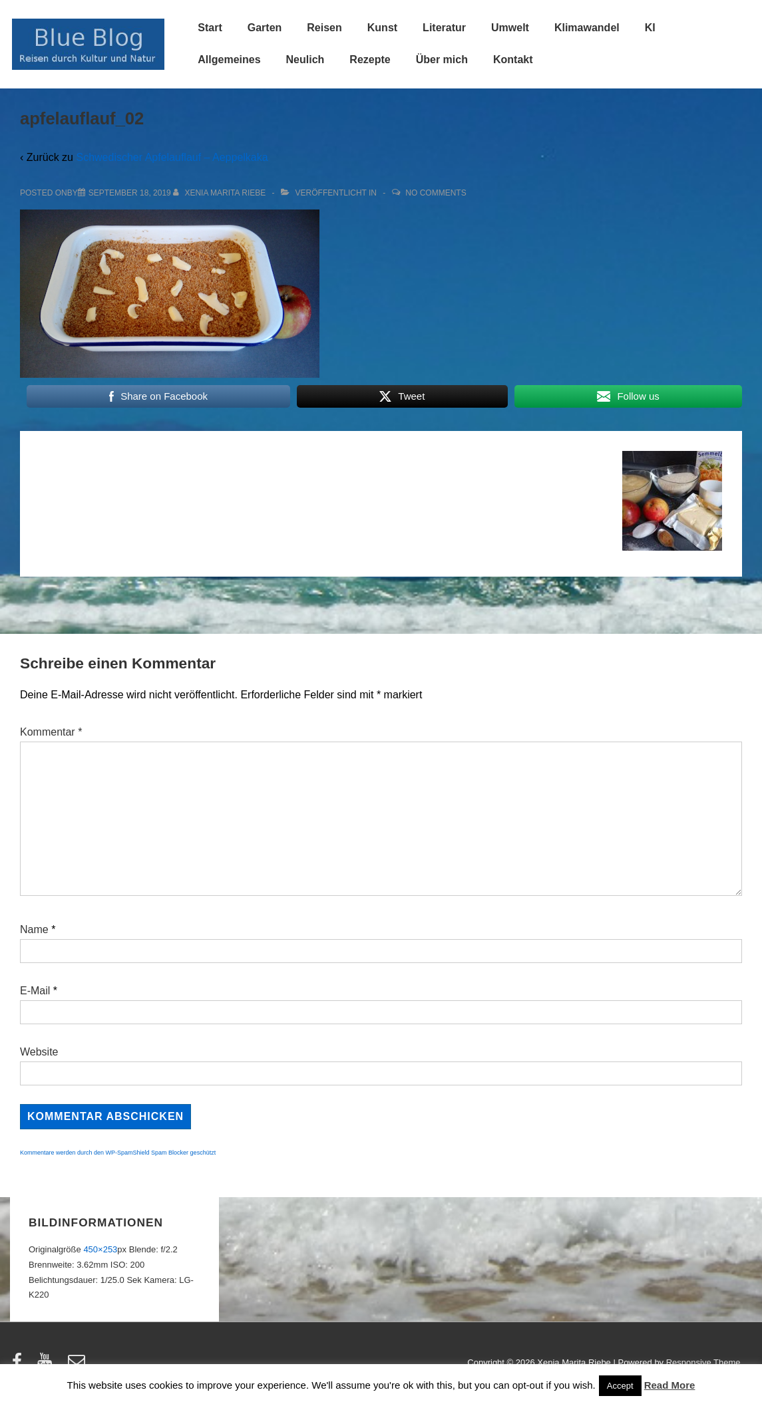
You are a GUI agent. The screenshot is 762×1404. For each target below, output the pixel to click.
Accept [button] (620, 1386)
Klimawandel (587, 27)
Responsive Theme (703, 1362)
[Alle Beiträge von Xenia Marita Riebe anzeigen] (220, 193)
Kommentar (51, 732)
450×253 (100, 1249)
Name (34, 929)
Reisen (324, 27)
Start (210, 27)
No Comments (435, 193)
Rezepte (369, 59)
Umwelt (510, 27)
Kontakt (513, 59)
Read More (669, 1385)
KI (650, 27)
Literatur (444, 27)
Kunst (382, 27)
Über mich (442, 59)
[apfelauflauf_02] (130, 193)
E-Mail (35, 990)
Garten (265, 27)
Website (39, 1051)
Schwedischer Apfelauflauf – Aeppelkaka (172, 157)
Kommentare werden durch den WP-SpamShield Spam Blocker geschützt (118, 1152)
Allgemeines (229, 59)
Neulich (305, 59)
